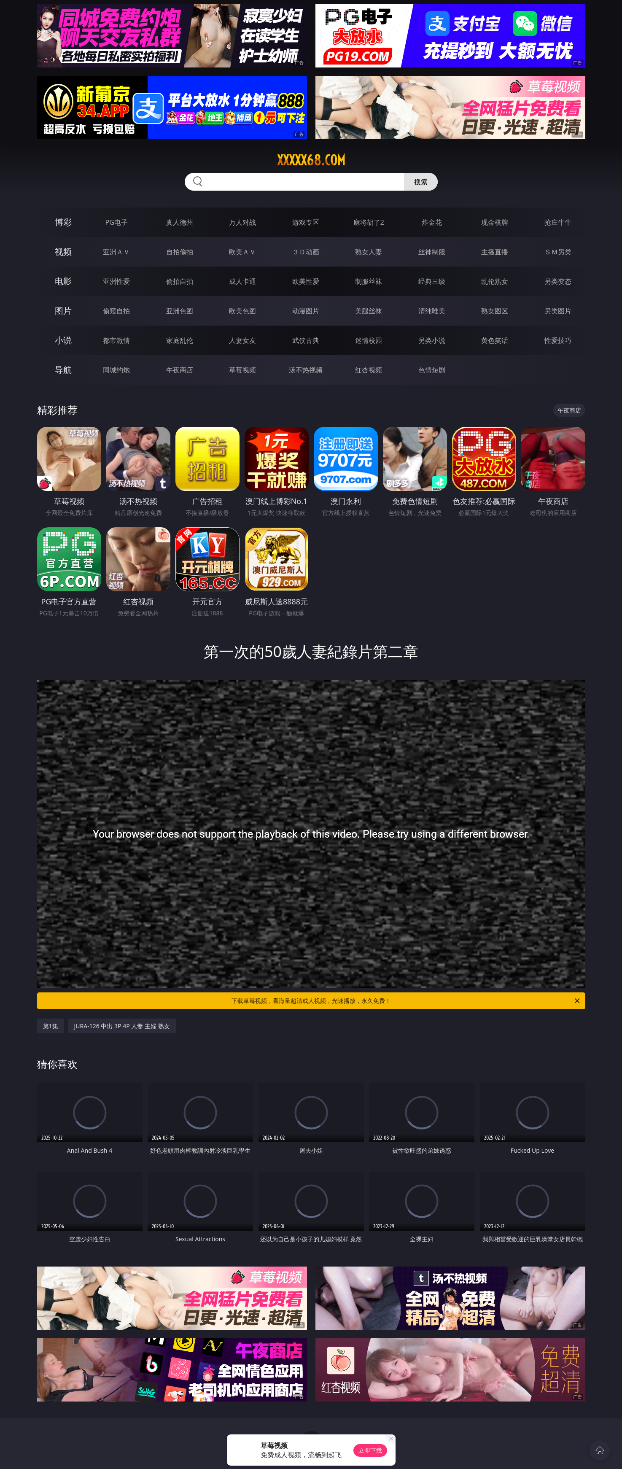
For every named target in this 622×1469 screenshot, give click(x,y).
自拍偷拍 (179, 251)
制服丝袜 (368, 281)
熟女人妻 (368, 251)
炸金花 (432, 222)
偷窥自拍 (116, 310)
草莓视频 (242, 370)
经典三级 (431, 281)
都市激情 (116, 340)
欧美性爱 (305, 281)
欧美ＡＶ (242, 251)
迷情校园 (368, 340)
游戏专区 (305, 222)
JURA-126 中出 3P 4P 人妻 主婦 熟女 (122, 1026)
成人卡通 (242, 281)
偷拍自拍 (179, 281)
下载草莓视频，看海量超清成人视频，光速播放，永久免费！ (406, 1001)
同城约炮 (116, 370)
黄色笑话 (494, 340)
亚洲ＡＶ (116, 251)
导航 (63, 369)
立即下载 (370, 1450)
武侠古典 (305, 340)
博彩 (63, 222)
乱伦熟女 (494, 281)
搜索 (421, 181)
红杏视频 (368, 370)
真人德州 (179, 222)
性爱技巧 (557, 340)
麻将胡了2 (368, 222)
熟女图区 (494, 310)
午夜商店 (179, 370)
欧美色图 (242, 310)
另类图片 (557, 310)
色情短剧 (431, 370)
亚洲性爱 (116, 281)
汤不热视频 (306, 370)
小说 (63, 340)
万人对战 (242, 222)
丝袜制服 (431, 251)
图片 (63, 310)
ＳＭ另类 (557, 251)
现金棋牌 (494, 222)
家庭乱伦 (179, 340)
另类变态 (557, 281)
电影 (63, 281)
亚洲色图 (179, 310)
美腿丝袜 (368, 310)
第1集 (50, 1026)
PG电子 (116, 222)
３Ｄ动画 (305, 251)
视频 (63, 251)
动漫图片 (305, 310)
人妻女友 (242, 340)
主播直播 (494, 251)
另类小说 (431, 340)
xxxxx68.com (311, 160)
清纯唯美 (431, 310)
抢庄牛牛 (557, 222)
